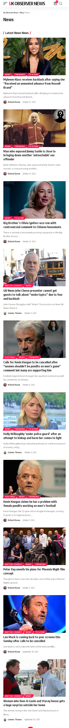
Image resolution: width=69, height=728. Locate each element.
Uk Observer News (27, 3)
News (8, 75)
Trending (20, 75)
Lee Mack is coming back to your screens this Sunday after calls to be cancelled (31, 639)
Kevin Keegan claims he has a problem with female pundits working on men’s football (30, 503)
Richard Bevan (14, 102)
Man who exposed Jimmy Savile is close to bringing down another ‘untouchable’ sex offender (29, 155)
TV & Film (33, 75)
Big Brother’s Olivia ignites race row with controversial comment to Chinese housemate (32, 225)
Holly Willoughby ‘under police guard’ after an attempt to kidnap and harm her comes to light (32, 436)
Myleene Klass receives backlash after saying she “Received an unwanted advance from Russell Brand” (34, 83)
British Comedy (13, 286)
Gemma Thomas (15, 313)
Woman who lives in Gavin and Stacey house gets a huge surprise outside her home (34, 703)
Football (10, 357)
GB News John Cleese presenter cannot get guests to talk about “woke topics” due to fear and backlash (33, 294)
